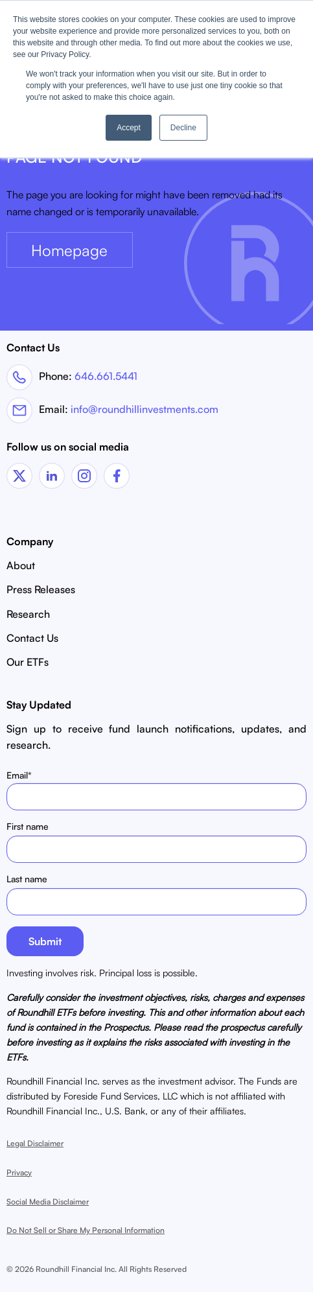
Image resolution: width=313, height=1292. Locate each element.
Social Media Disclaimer (47, 1201)
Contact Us (32, 637)
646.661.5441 (106, 375)
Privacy (19, 1172)
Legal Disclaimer (35, 1143)
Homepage (69, 250)
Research (28, 613)
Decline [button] (183, 127)
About (20, 565)
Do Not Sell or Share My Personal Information (85, 1230)
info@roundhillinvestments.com (144, 409)
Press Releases (40, 589)
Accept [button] (129, 127)
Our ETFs (27, 661)
